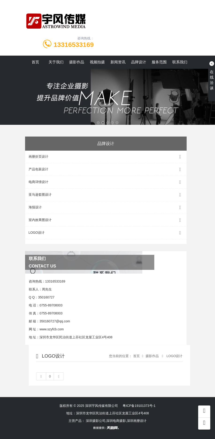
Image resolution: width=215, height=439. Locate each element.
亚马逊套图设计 (106, 195)
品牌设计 (138, 62)
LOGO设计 (106, 233)
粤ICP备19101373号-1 (139, 406)
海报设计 (106, 207)
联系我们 (179, 62)
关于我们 (56, 62)
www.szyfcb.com (51, 329)
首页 (35, 62)
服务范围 (159, 62)
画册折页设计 (106, 157)
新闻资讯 (117, 62)
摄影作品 (76, 62)
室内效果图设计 (106, 220)
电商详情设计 (106, 182)
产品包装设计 (106, 169)
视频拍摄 (97, 62)
